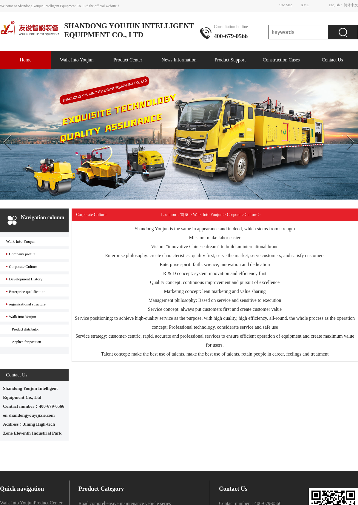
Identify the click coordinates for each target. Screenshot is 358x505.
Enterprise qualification (27, 291)
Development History (25, 279)
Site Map (285, 5)
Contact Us (332, 59)
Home (25, 59)
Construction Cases (281, 59)
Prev (3, 130)
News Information (179, 59)
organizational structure (27, 304)
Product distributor (25, 329)
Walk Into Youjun (77, 59)
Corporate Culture (23, 266)
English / (335, 5)
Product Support (230, 59)
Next (344, 130)
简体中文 (351, 5)
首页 (184, 214)
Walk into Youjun (22, 316)
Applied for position (26, 342)
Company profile (22, 254)
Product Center (127, 59)
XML (305, 5)
